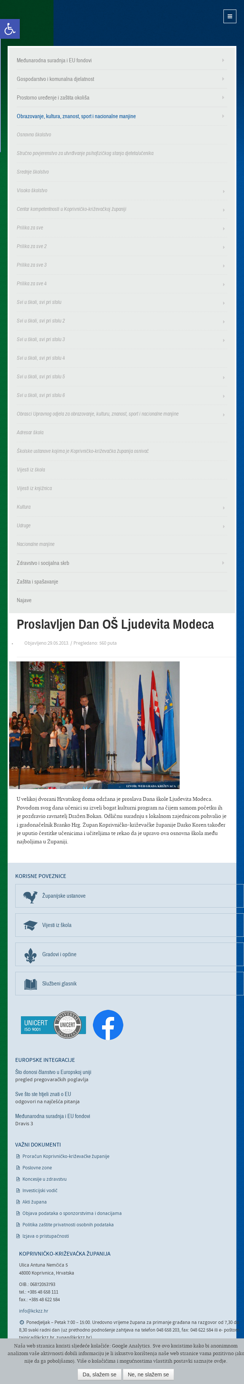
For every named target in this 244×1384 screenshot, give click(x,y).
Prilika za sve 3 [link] (31, 265)
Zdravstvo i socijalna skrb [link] (43, 563)
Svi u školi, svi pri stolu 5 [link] (41, 376)
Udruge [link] (23, 525)
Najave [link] (24, 600)
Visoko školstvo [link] (32, 190)
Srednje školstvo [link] (33, 172)
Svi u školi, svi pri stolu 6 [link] (41, 395)
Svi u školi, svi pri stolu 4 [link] (41, 358)
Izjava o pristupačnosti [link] (45, 1236)
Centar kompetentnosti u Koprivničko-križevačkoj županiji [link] (71, 209)
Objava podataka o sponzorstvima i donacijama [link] (72, 1213)
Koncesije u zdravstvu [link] (44, 1179)
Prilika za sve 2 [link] (31, 246)
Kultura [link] (23, 507)
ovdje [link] (220, 1361)
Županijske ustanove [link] (64, 896)
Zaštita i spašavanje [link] (37, 581)
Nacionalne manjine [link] (35, 544)
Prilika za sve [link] (30, 228)
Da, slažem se (99, 1374)
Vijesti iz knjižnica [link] (34, 488)
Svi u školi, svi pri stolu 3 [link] (41, 339)
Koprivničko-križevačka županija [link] (45, 23)
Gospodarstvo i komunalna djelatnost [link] (55, 79)
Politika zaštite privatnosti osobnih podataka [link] (68, 1225)
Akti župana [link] (34, 1202)
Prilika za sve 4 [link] (31, 283)
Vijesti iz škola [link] (31, 470)
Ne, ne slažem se (148, 1374)
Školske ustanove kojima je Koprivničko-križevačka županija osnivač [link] (83, 451)
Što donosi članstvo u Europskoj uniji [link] (53, 1072)
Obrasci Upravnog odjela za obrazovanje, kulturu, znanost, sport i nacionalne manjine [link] (98, 414)
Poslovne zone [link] (37, 1168)
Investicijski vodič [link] (39, 1190)
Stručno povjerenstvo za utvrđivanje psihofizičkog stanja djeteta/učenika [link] (85, 153)
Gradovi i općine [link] (59, 954)
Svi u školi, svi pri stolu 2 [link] (41, 321)
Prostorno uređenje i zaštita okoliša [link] (53, 97)
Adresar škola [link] (30, 432)
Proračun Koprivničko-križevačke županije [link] (65, 1156)
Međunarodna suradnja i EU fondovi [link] (54, 60)
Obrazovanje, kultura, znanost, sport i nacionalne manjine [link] (76, 116)
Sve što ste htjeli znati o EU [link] (43, 1094)
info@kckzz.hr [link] (33, 1311)
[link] (10, 29)
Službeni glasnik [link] (59, 983)
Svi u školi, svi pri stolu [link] (39, 302)
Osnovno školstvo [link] (34, 134)
